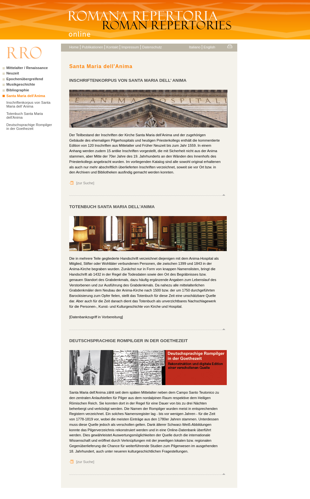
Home (74, 47)
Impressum (130, 47)
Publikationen (92, 47)
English (209, 47)
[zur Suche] (85, 183)
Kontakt (112, 47)
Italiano (194, 47)
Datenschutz (152, 47)
